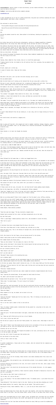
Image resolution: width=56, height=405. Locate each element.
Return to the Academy (4, 403)
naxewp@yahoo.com (4, 13)
